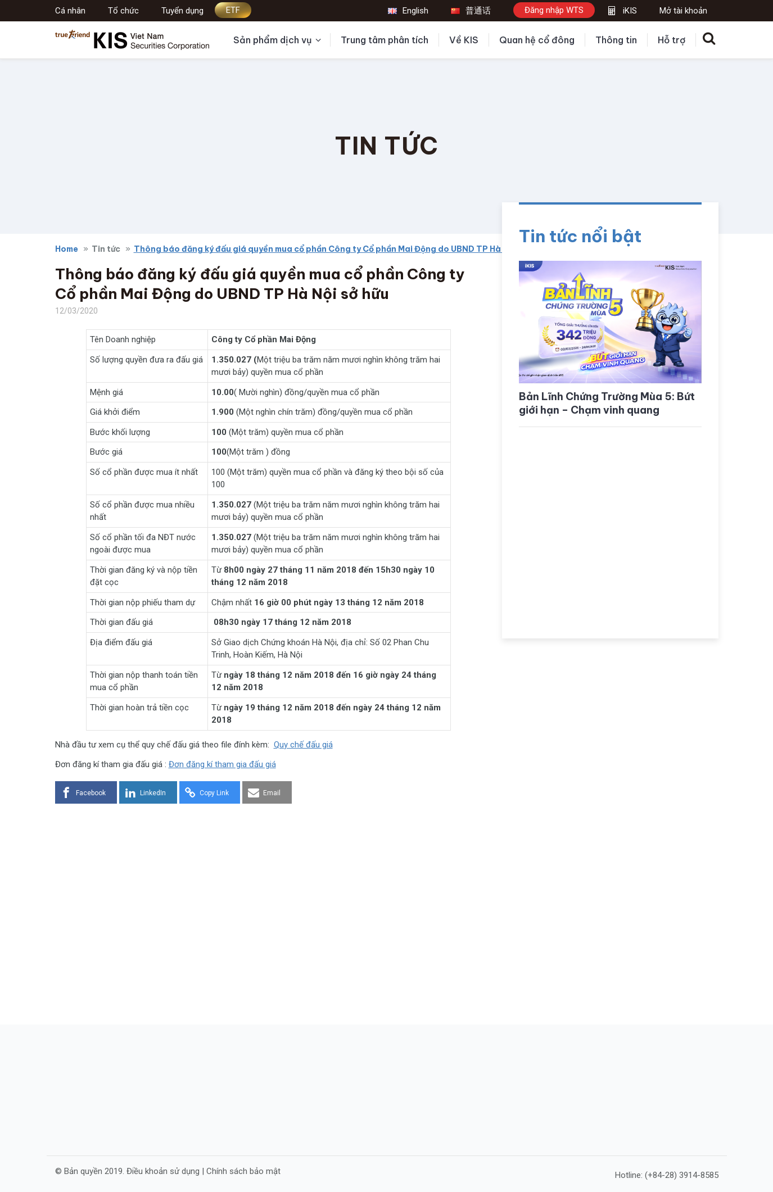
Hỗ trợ (671, 40)
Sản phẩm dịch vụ (277, 40)
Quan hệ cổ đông (537, 40)
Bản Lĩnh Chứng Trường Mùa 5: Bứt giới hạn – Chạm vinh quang (607, 403)
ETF (233, 10)
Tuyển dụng (182, 11)
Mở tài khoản (683, 11)
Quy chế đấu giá (303, 745)
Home (66, 249)
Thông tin (616, 40)
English (408, 11)
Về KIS (463, 40)
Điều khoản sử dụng (163, 1171)
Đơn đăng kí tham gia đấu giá (222, 764)
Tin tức (106, 249)
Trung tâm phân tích (384, 40)
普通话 (471, 11)
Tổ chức (123, 11)
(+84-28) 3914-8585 (681, 1175)
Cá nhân (70, 11)
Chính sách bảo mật (243, 1171)
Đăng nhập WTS (554, 10)
